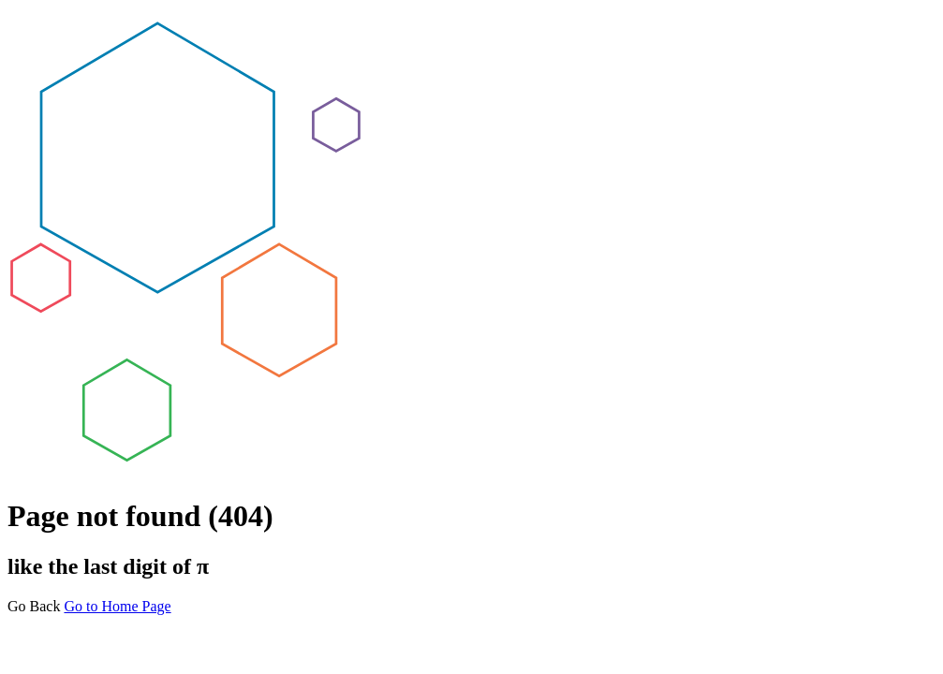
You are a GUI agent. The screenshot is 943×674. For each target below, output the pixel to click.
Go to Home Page (117, 606)
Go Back (33, 606)
